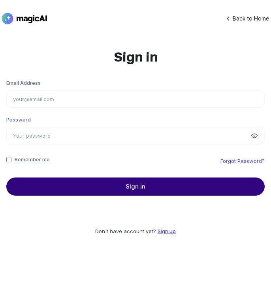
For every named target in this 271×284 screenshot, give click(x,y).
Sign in (135, 186)
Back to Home (247, 18)
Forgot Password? (242, 161)
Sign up (167, 231)
